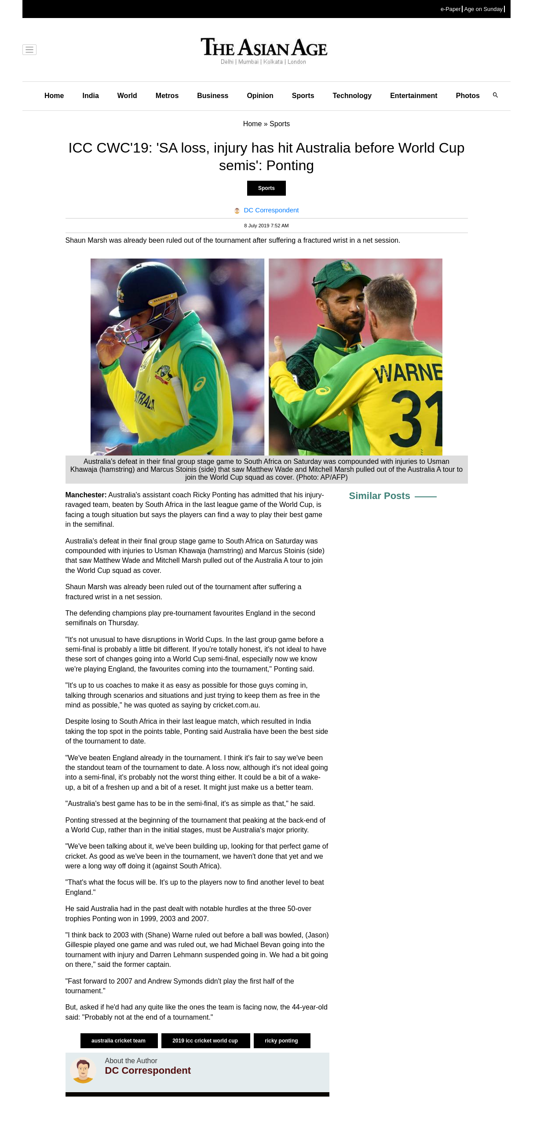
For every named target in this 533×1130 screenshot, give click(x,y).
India (90, 95)
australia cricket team (119, 1041)
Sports (303, 95)
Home (54, 95)
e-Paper (451, 9)
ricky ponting (282, 1041)
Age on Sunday (483, 9)
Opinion (260, 95)
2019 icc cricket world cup (205, 1041)
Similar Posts (379, 495)
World (127, 95)
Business (212, 95)
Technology (352, 95)
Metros (167, 95)
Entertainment (414, 95)
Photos (468, 95)
